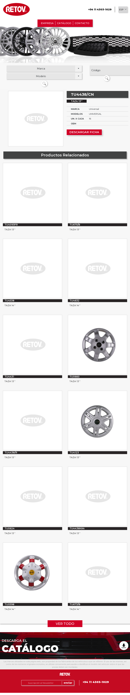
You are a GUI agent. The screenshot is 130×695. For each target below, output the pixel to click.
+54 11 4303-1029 (99, 9)
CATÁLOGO (64, 23)
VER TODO (65, 624)
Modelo (41, 76)
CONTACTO (82, 23)
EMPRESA (47, 23)
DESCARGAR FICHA (84, 132)
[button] (122, 9)
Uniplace (125, 691)
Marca (41, 68)
